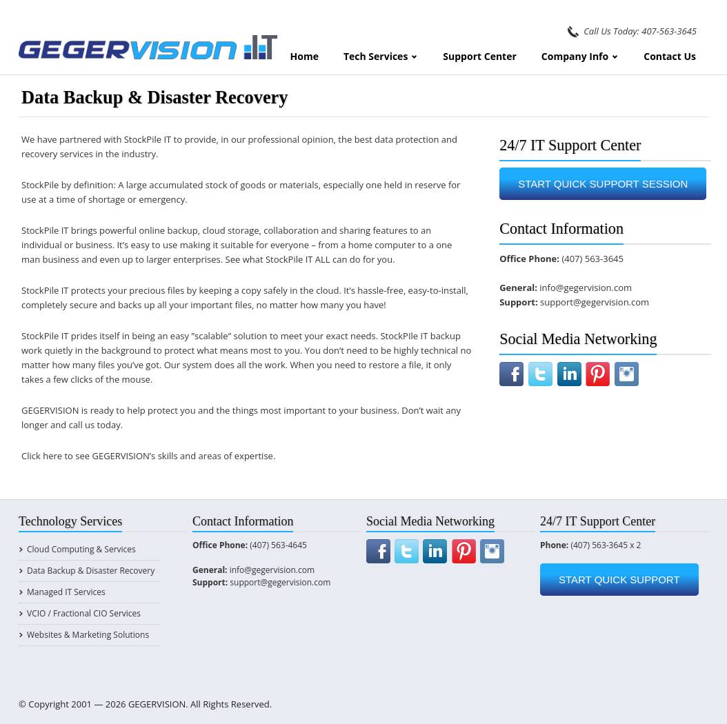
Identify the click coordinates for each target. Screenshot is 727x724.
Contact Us (670, 56)
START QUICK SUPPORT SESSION (603, 184)
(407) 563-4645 (278, 545)
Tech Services (381, 56)
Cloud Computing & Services (81, 549)
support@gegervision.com (594, 302)
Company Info (580, 56)
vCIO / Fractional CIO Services (84, 613)
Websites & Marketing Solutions (88, 635)
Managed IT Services (66, 592)
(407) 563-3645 (592, 258)
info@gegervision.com (585, 287)
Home (304, 56)
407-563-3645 (669, 31)
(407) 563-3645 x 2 (605, 545)
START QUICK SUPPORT (619, 579)
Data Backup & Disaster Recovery (91, 570)
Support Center (479, 56)
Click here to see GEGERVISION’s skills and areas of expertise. (148, 456)
